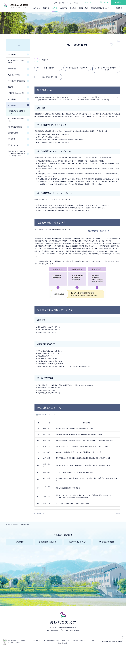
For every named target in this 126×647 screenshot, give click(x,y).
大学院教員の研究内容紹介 (16, 81)
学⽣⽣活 (73, 8)
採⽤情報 (75, 641)
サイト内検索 (74, 3)
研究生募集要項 (13, 133)
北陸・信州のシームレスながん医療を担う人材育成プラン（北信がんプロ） (16, 153)
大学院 (18, 45)
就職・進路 (83, 8)
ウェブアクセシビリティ (63, 641)
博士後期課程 (12, 105)
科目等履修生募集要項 (15, 127)
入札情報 (91, 641)
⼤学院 (54, 8)
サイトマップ (83, 641)
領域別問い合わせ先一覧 (16, 93)
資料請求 (118, 2)
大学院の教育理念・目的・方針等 (16, 61)
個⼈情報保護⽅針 (49, 641)
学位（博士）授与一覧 (49, 77)
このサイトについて (36, 641)
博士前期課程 (12, 99)
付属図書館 (118, 8)
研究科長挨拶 (12, 54)
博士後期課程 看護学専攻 (78, 68)
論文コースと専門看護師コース (16, 120)
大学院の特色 (12, 69)
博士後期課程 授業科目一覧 (98, 231)
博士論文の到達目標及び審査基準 (107, 69)
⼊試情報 (63, 8)
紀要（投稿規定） (63, 644)
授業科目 (11, 87)
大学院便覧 (11, 139)
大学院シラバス (13, 145)
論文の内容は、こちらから (47, 415)
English (55, 3)
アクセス (88, 2)
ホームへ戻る (41, 513)
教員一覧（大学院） (14, 75)
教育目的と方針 (49, 68)
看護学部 (46, 8)
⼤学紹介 (36, 8)
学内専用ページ (63, 3)
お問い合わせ (103, 2)
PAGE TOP (122, 639)
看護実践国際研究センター (101, 8)
